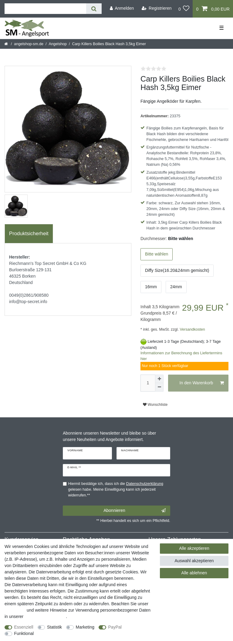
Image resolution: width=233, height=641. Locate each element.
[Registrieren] (156, 8)
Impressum (15, 610)
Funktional (24, 633)
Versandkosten (192, 329)
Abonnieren (134, 510)
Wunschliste (155, 404)
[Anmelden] (121, 8)
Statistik (54, 627)
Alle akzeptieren (194, 548)
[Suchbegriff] (45, 8)
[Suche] (94, 8)
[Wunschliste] (184, 9)
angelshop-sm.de (28, 44)
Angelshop (58, 44)
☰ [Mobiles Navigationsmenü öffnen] (221, 28)
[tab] (29, 233)
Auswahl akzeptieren (194, 560)
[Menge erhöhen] (159, 379)
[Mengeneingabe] (147, 383)
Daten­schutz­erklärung (45, 616)
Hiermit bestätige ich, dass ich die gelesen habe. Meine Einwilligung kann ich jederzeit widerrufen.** (116, 489)
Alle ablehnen (194, 572)
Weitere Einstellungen (59, 633)
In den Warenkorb (202, 383)
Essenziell (23, 627)
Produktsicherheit (29, 233)
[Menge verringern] (159, 387)
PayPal (115, 627)
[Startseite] (6, 44)
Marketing (85, 627)
